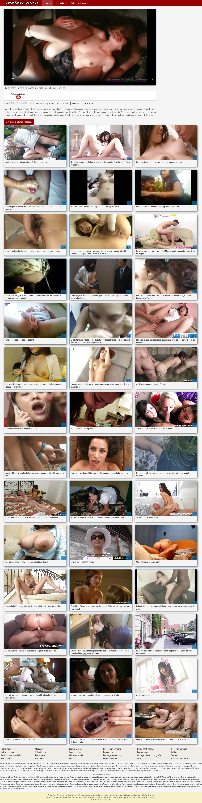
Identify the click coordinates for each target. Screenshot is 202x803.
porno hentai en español (69, 770)
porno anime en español (131, 768)
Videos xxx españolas (22, 3)
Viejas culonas (174, 777)
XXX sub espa (139, 779)
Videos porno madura (18, 782)
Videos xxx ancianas (124, 786)
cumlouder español (84, 763)
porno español (176, 768)
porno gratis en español (33, 770)
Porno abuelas (159, 779)
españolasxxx (119, 763)
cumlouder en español (70, 763)
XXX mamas (165, 777)
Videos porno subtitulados (143, 777)
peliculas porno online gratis (177, 766)
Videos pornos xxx (66, 779)
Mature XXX (157, 777)
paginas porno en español (86, 766)
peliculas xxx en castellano (16, 768)
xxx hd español (89, 103)
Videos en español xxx (26, 779)
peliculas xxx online (65, 768)
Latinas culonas (5, 782)
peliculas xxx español (51, 768)
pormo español (117, 768)
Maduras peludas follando (112, 784)
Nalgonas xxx (148, 779)
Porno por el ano (187, 786)
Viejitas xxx (180, 784)
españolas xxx (110, 763)
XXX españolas (50, 786)
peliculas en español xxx (120, 766)
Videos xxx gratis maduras (25, 784)
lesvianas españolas (15, 766)
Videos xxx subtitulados (188, 777)
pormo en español (105, 768)
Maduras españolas (76, 777)
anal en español (5, 763)
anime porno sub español (29, 763)
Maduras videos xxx (156, 784)
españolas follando (98, 763)
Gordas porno (110, 782)
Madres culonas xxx (62, 784)
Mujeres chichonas (90, 779)
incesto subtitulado (189, 763)
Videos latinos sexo (45, 782)
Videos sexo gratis (20, 786)
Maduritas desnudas (129, 784)
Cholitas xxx (32, 777)
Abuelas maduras (142, 784)
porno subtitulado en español (117, 770)
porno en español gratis (162, 768)
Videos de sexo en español (162, 786)
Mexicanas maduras (20, 777)
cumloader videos (56, 763)
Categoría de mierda (79, 3)
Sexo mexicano (78, 779)
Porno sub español (40, 779)
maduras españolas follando (31, 766)
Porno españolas (170, 779)
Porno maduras (64, 777)
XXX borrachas (60, 786)
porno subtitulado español (137, 770)
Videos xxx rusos (74, 782)
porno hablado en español (51, 770)
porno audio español (147, 768)
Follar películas (61, 3)
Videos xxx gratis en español (46, 777)
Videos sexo (112, 786)
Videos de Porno (32, 782)
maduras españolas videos (51, 766)
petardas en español (80, 768)
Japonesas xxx (115, 777)
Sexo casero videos (169, 784)
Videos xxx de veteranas (36, 786)
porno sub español (99, 770)
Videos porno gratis (96, 784)
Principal (47, 3)
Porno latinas (132, 782)
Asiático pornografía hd (45, 103)
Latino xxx (110, 779)
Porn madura (135, 786)
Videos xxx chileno (86, 786)
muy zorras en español (69, 766)
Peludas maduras (103, 777)
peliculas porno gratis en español (155, 766)
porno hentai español (85, 770)
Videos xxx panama (192, 779)
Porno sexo (76, 103)
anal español (15, 763)
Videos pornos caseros (60, 782)
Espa (199, 782)
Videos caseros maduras (193, 784)
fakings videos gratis (132, 763)
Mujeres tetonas (121, 782)
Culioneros (20, 789)
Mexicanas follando (6, 777)
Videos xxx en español (144, 782)
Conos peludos (85, 782)
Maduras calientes (53, 779)
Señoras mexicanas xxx (161, 782)
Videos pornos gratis (72, 786)
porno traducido (152, 770)
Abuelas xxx (101, 779)
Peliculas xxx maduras (8, 784)
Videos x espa (177, 786)
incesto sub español (175, 763)
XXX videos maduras (7, 786)
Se (57, 777)
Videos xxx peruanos (98, 782)
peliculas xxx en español (34, 768)
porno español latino (17, 770)
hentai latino (163, 763)
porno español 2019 (188, 768)
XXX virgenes (180, 779)
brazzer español (44, 763)
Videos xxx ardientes (100, 786)
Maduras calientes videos (9, 779)
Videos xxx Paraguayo (189, 782)
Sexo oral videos (129, 779)
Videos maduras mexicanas (79, 784)
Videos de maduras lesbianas (45, 784)
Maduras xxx (118, 779)
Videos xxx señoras (127, 777)
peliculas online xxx (136, 766)
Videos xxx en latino (10, 789)
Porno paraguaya (147, 786)
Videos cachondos (175, 782)
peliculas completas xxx (104, 766)
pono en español (93, 768)
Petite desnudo (62, 103)
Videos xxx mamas (90, 777)
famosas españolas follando (149, 763)
